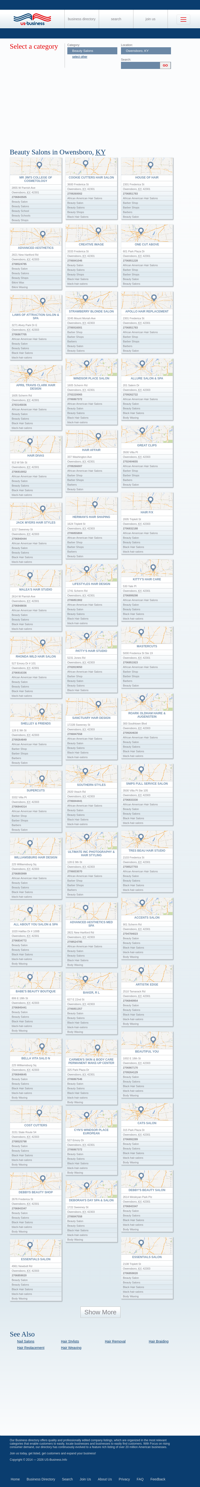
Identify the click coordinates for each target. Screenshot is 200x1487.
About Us (105, 1479)
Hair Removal (115, 1341)
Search (116, 19)
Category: (73, 45)
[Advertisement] (105, 107)
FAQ (140, 1479)
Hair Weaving (71, 1348)
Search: (126, 59)
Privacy (124, 1479)
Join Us (150, 19)
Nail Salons (25, 1341)
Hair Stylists (70, 1341)
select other (79, 56)
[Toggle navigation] (183, 19)
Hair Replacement (30, 1348)
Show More (100, 1312)
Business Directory (82, 19)
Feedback (157, 1479)
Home (15, 1479)
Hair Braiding (159, 1341)
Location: (127, 45)
